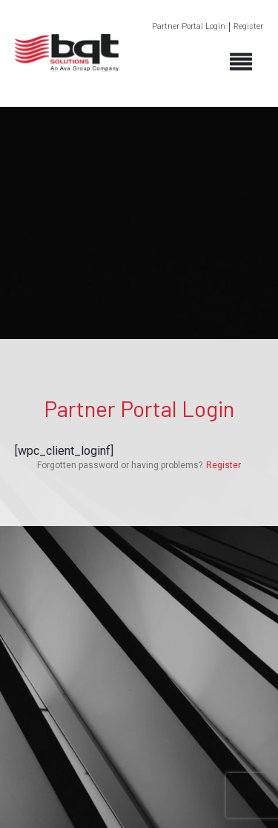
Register (248, 26)
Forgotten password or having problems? (119, 465)
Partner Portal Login (188, 26)
